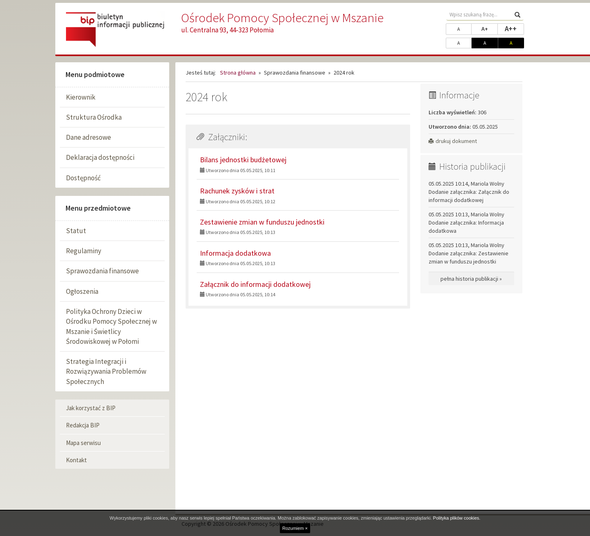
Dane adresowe (88, 137)
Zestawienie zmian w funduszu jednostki (262, 222)
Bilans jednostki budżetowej (243, 159)
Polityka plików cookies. (457, 518)
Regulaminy (83, 250)
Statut (76, 230)
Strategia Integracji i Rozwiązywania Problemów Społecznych (106, 371)
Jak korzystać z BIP (91, 408)
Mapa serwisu (83, 443)
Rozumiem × (295, 528)
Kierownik (80, 97)
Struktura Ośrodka (94, 117)
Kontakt (76, 460)
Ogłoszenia (82, 291)
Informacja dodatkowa (235, 253)
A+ (489, 28)
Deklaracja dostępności (100, 157)
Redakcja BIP (83, 425)
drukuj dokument (453, 141)
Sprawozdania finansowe (102, 270)
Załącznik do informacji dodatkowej (255, 284)
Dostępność (83, 177)
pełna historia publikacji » (471, 278)
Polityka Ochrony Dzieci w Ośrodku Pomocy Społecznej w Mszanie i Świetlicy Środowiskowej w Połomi (111, 326)
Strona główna (238, 72)
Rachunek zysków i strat (237, 190)
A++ (514, 28)
